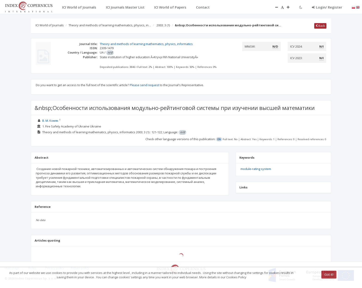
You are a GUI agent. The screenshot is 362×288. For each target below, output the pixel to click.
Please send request (144, 85)
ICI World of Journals (50, 25)
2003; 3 (163, 25)
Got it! (328, 274)
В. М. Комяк (50, 120)
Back (320, 26)
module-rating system (256, 169)
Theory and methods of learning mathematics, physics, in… (110, 25)
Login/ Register (327, 7)
